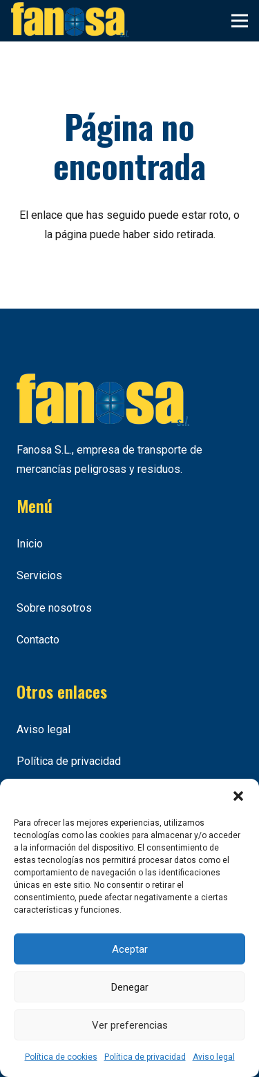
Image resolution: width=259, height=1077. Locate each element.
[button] (238, 796)
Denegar (129, 987)
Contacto (38, 639)
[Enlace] (69, 21)
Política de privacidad (145, 1057)
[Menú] (239, 20)
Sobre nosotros (54, 607)
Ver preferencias (130, 1025)
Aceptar (130, 949)
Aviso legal (214, 1057)
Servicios (39, 575)
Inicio (30, 543)
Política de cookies (61, 1057)
